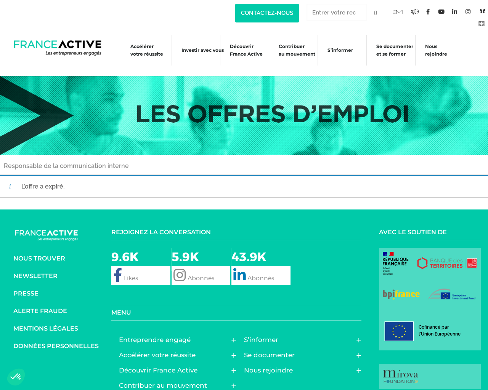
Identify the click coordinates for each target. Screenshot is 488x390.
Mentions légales (45, 317)
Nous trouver (39, 247)
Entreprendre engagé (156, 329)
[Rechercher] (375, 12)
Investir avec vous (196, 51)
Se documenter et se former (394, 50)
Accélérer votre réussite (139, 50)
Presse (26, 282)
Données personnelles (56, 335)
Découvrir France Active (242, 50)
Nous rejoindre (438, 50)
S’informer (338, 51)
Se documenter (271, 344)
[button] (16, 377)
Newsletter (35, 265)
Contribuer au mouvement (294, 50)
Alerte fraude (40, 300)
